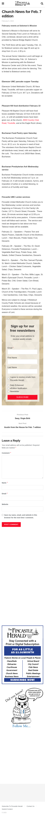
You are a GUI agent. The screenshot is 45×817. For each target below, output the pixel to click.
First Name (12, 358)
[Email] (22, 352)
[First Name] (22, 361)
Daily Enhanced (17, 385)
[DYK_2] (22, 708)
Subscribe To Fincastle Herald (12, 806)
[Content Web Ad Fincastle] (22, 655)
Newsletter (14, 391)
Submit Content (7, 809)
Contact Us (30, 806)
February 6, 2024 (8, 21)
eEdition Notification (18, 388)
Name (5, 483)
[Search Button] (42, 3)
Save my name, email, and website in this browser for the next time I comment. (20, 516)
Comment (6, 453)
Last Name (12, 367)
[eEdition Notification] (8, 388)
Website (5, 504)
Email (10, 348)
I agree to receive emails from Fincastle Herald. (22, 378)
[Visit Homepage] (22, 3)
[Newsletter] (8, 391)
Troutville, (11, 123)
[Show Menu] (3, 3)
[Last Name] (22, 371)
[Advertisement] (22, 551)
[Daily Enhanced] (8, 385)
